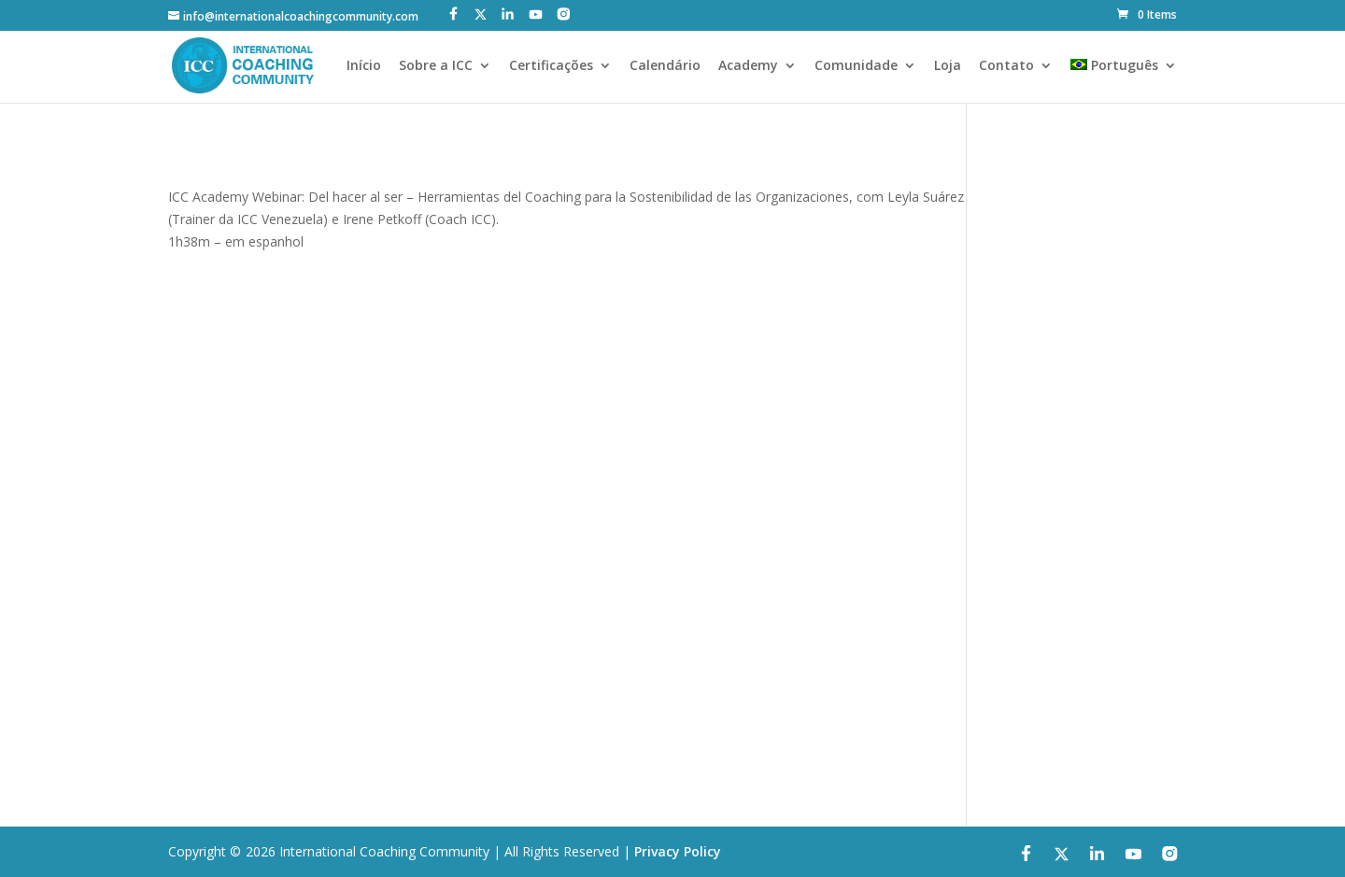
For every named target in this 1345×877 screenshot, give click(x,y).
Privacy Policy (677, 851)
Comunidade (856, 66)
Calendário (665, 66)
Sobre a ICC (436, 66)
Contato (1006, 66)
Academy (748, 66)
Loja (947, 66)
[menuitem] (1123, 81)
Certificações (551, 66)
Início (364, 66)
